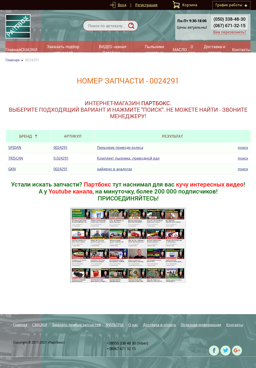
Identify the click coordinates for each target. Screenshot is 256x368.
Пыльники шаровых (154, 49)
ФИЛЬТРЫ (114, 324)
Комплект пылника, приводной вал (128, 158)
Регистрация (146, 4)
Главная (13, 49)
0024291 (61, 147)
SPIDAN (14, 147)
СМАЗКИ (29, 49)
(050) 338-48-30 (230, 19)
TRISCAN (15, 158)
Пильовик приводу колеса (120, 147)
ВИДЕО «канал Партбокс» (112, 49)
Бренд (25, 136)
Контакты (241, 49)
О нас (191, 49)
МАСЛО (180, 49)
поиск (243, 147)
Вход (122, 4)
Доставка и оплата (214, 49)
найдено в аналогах (114, 169)
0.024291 (61, 158)
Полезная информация (201, 324)
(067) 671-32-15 (230, 25)
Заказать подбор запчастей (63, 49)
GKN (12, 169)
